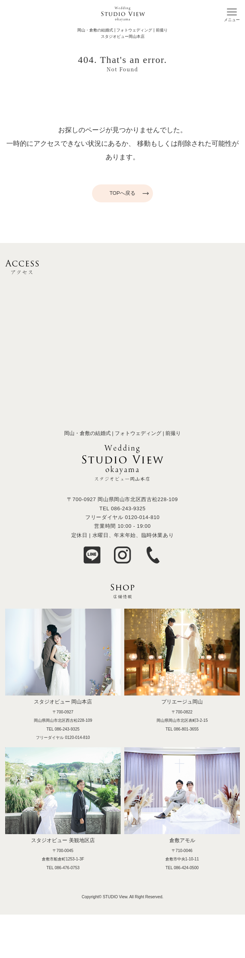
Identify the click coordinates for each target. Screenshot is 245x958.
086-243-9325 (128, 508)
